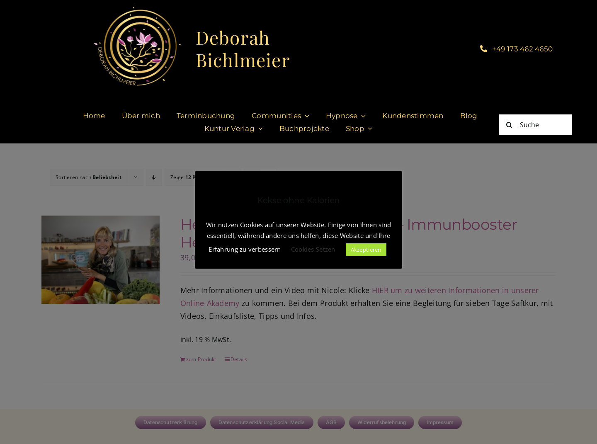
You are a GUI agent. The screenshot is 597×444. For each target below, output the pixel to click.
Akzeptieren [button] (366, 249)
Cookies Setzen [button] (313, 249)
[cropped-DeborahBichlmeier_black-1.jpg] (136, 8)
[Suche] (535, 124)
